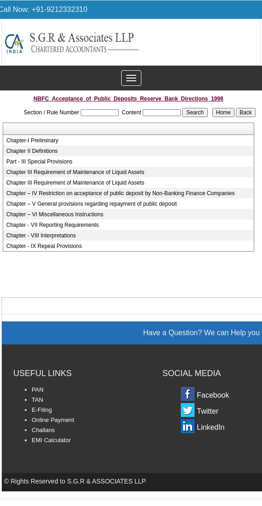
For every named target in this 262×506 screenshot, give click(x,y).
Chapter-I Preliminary (32, 140)
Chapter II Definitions (32, 151)
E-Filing (42, 409)
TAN (37, 399)
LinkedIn (211, 427)
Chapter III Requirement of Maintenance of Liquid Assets (75, 172)
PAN (38, 389)
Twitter (207, 411)
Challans (43, 430)
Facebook (213, 395)
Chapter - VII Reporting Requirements (52, 225)
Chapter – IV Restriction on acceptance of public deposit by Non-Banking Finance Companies (120, 193)
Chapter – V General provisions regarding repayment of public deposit (91, 204)
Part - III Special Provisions (39, 161)
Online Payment (53, 419)
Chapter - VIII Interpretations (41, 235)
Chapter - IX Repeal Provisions (44, 246)
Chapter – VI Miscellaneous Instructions (54, 214)
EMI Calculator (51, 440)
